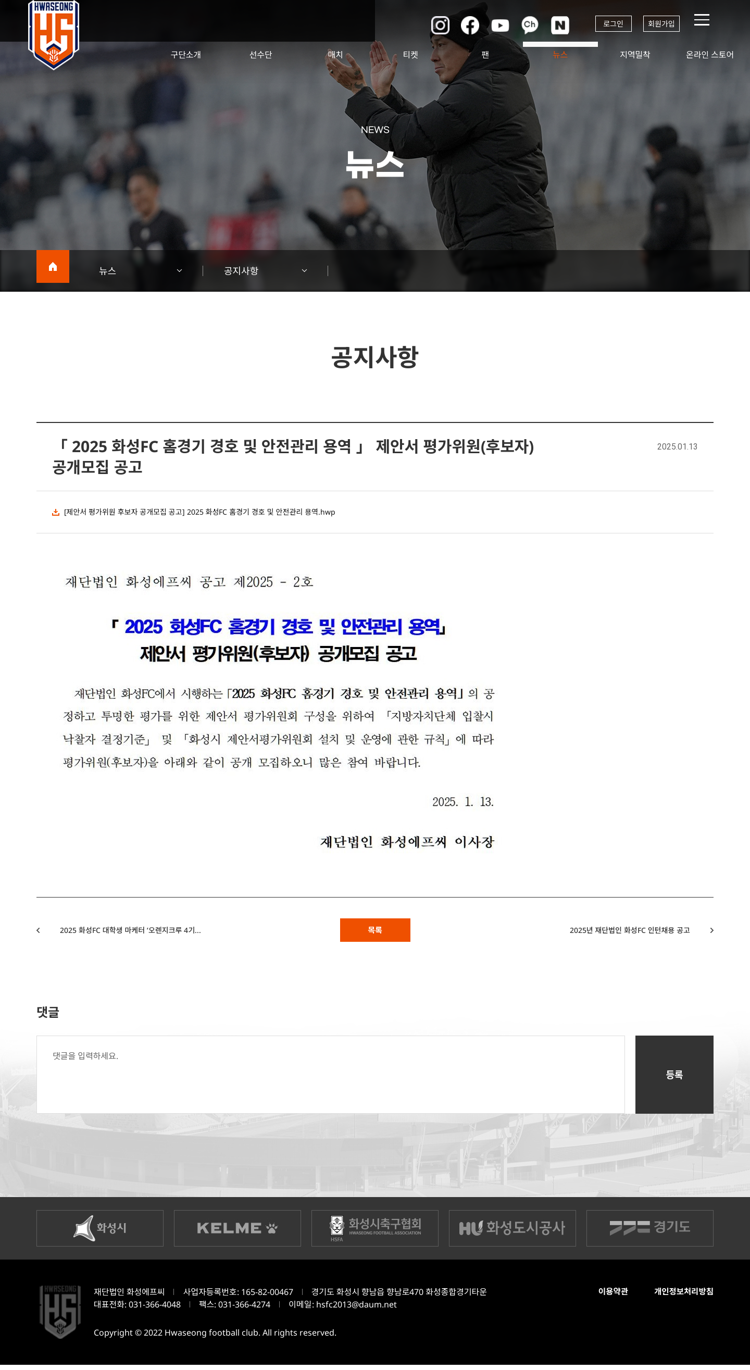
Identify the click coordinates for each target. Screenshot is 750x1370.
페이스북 (453, 25)
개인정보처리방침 (681, 1297)
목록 (374, 932)
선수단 (260, 54)
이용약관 (606, 1297)
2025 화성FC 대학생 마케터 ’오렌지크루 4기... (152, 932)
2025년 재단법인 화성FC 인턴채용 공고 (609, 932)
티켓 (410, 54)
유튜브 (484, 25)
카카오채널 (515, 25)
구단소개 (185, 54)
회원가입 (659, 25)
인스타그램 (422, 25)
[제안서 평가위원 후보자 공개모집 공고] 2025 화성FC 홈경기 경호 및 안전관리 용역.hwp (218, 512)
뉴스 (560, 54)
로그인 (601, 25)
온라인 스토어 (710, 54)
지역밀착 (635, 54)
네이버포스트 (547, 25)
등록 (674, 1080)
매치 (335, 54)
